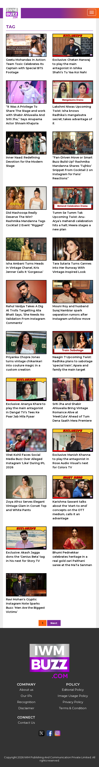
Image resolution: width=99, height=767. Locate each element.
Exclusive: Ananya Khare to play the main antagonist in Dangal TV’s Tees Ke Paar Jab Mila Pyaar (26, 410)
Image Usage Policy (73, 696)
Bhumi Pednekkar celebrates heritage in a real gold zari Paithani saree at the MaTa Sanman (72, 559)
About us (26, 690)
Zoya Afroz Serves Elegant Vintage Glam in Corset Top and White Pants (26, 506)
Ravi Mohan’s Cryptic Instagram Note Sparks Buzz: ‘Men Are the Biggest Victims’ (25, 606)
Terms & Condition (72, 708)
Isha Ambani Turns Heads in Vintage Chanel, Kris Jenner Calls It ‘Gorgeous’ (25, 268)
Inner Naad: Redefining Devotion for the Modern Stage (24, 162)
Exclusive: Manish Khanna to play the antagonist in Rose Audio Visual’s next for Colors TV (71, 461)
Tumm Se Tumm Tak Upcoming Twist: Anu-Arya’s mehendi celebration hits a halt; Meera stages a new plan (72, 221)
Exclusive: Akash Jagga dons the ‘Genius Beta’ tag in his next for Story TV (25, 557)
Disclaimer (26, 708)
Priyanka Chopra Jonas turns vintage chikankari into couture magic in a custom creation (24, 363)
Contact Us (26, 722)
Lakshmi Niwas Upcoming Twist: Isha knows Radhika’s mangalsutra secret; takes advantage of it (72, 115)
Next (53, 623)
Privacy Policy (73, 702)
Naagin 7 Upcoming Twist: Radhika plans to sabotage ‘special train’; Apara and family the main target (72, 363)
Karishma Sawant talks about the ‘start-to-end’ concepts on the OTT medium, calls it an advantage (69, 510)
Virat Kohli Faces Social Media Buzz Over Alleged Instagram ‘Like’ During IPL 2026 (25, 461)
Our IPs (26, 696)
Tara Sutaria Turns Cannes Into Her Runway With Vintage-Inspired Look (71, 268)
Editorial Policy (73, 690)
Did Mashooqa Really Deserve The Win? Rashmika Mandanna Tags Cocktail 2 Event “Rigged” (25, 219)
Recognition (26, 702)
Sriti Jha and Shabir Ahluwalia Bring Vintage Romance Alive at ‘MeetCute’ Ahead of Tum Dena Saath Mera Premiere (72, 412)
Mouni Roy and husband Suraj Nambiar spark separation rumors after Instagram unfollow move (71, 312)
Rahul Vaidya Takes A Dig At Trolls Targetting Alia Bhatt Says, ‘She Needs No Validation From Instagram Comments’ (25, 314)
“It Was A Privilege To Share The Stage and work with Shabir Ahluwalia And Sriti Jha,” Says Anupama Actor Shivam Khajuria (25, 115)
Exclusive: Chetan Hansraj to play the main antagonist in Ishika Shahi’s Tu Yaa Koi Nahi (71, 66)
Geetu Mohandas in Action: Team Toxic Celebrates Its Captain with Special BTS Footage (26, 66)
